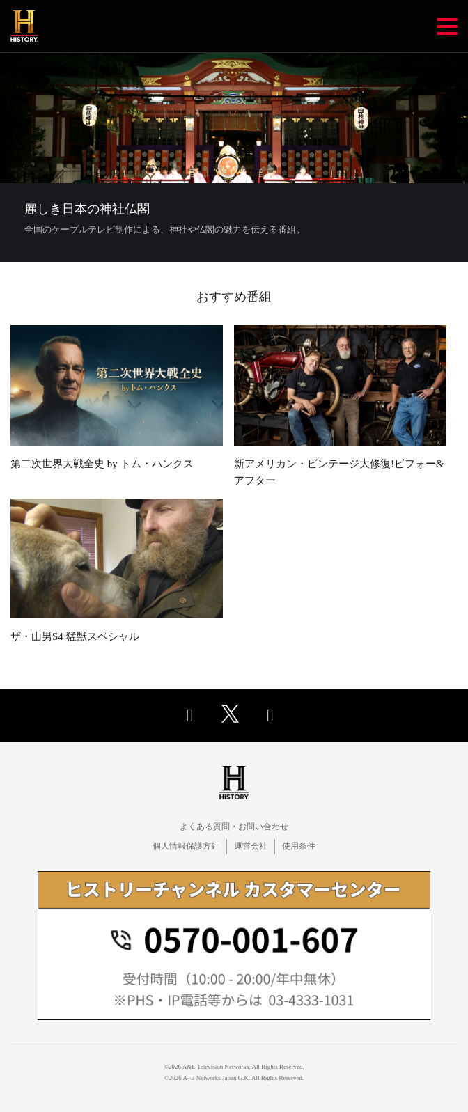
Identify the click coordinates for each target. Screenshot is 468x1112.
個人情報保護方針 (186, 846)
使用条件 (298, 846)
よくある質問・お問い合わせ (234, 826)
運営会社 (250, 846)
